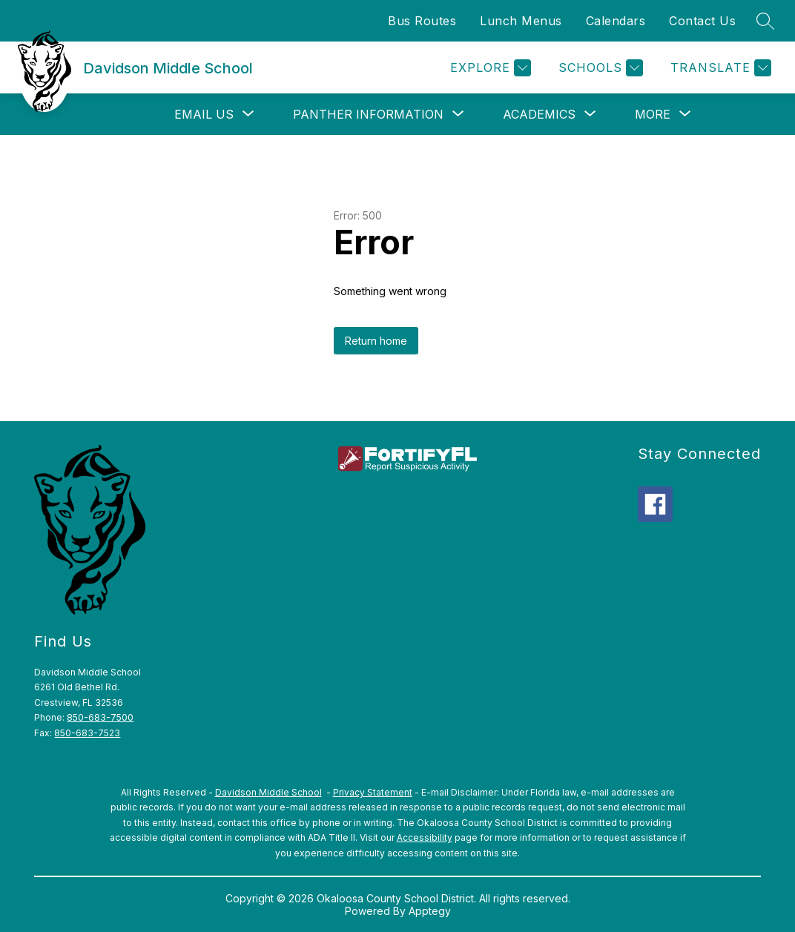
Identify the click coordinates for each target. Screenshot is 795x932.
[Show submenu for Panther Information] (368, 114)
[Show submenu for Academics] (539, 114)
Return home (376, 340)
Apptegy (430, 911)
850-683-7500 (100, 717)
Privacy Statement (372, 792)
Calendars (616, 20)
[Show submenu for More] (652, 114)
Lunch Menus (521, 20)
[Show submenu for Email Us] (204, 114)
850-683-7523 (87, 732)
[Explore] (488, 68)
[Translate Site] (719, 68)
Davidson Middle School (268, 792)
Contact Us (702, 20)
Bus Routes (422, 20)
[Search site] (765, 21)
